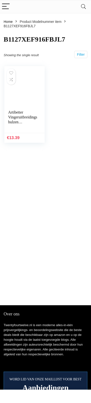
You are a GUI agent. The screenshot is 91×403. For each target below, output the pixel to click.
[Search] (83, 6)
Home (8, 22)
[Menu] (6, 6)
